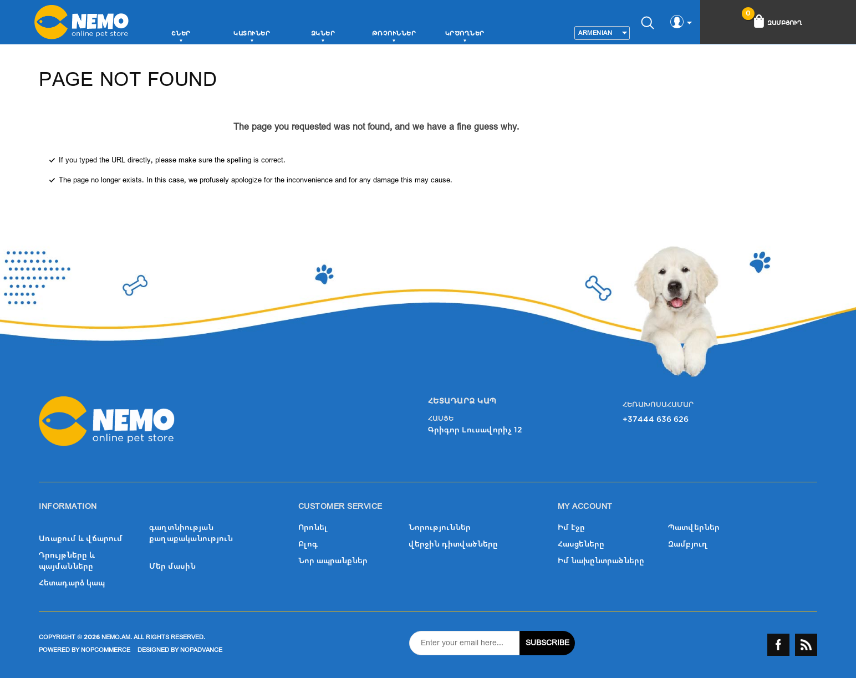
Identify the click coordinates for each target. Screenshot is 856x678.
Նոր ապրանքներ (333, 561)
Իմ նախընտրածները (601, 561)
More (515, 35)
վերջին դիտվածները (453, 544)
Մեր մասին (172, 566)
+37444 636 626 (656, 419)
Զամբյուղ (688, 544)
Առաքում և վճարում (81, 538)
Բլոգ (308, 544)
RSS (806, 645)
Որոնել (313, 527)
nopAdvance (201, 650)
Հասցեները (581, 544)
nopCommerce (105, 650)
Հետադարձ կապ (72, 583)
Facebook (778, 645)
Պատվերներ (694, 527)
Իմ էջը (571, 527)
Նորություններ (440, 527)
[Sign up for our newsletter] (464, 643)
